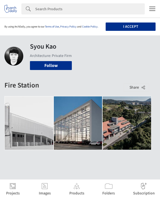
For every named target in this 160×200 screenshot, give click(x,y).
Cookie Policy (90, 27)
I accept (130, 26)
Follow (51, 65)
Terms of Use (52, 27)
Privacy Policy (68, 27)
